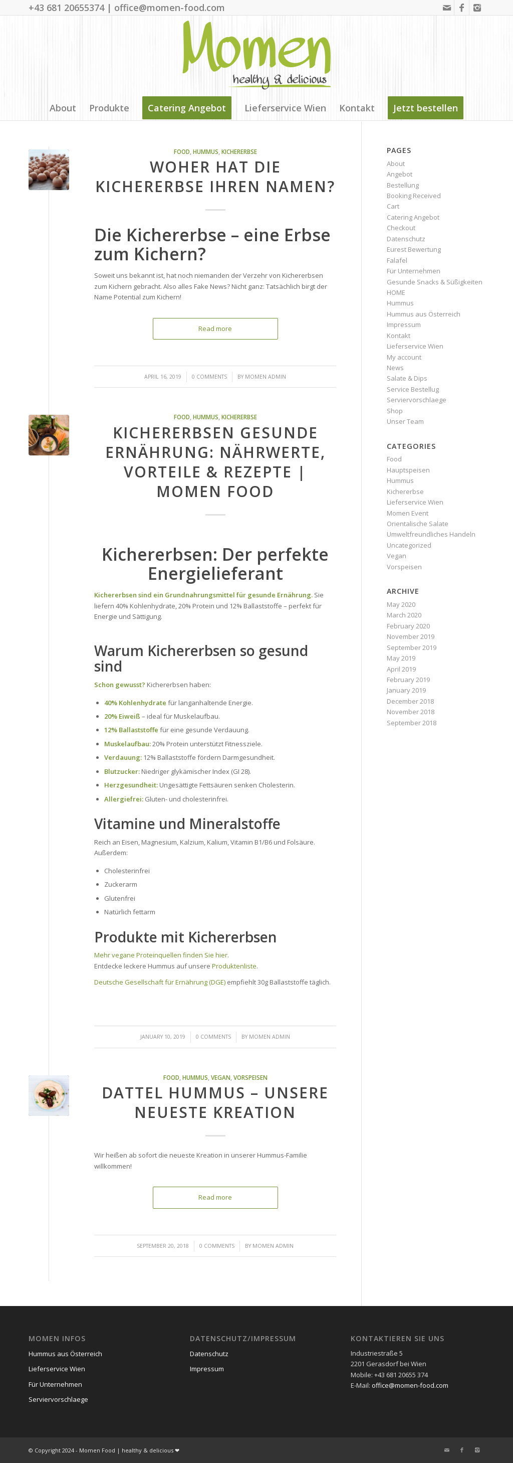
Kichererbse (239, 151)
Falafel (397, 260)
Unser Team (405, 421)
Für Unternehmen (413, 270)
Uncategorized (409, 545)
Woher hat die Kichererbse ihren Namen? (215, 176)
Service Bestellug (413, 389)
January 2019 (406, 690)
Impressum (404, 324)
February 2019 (408, 679)
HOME (396, 292)
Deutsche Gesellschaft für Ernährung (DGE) (159, 982)
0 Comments (209, 376)
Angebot (399, 174)
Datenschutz (406, 238)
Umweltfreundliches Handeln (431, 534)
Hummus (205, 151)
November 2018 (410, 711)
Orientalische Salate (417, 523)
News (395, 367)
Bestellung (403, 185)
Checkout (401, 227)
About (396, 163)
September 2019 (411, 647)
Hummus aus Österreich (423, 313)
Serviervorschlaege (416, 399)
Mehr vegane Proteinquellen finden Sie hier (160, 954)
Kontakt (398, 335)
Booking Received (414, 195)
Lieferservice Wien (415, 346)
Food (182, 151)
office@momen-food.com (410, 1385)
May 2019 (401, 658)
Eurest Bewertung (414, 249)
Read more (215, 328)
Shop (395, 410)
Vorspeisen (250, 1077)
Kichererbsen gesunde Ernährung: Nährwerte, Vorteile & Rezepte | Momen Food (215, 462)
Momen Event (407, 513)
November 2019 (410, 636)
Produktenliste (234, 965)
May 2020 (401, 604)
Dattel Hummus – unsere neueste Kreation (215, 1102)
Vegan (220, 1077)
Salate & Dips (407, 378)
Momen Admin (265, 376)
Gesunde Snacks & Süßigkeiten (434, 281)
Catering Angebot (413, 217)
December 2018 (410, 701)
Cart (393, 206)
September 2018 (411, 722)
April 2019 (401, 669)
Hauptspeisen (408, 469)
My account (404, 357)
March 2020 (404, 614)
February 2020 (408, 625)
